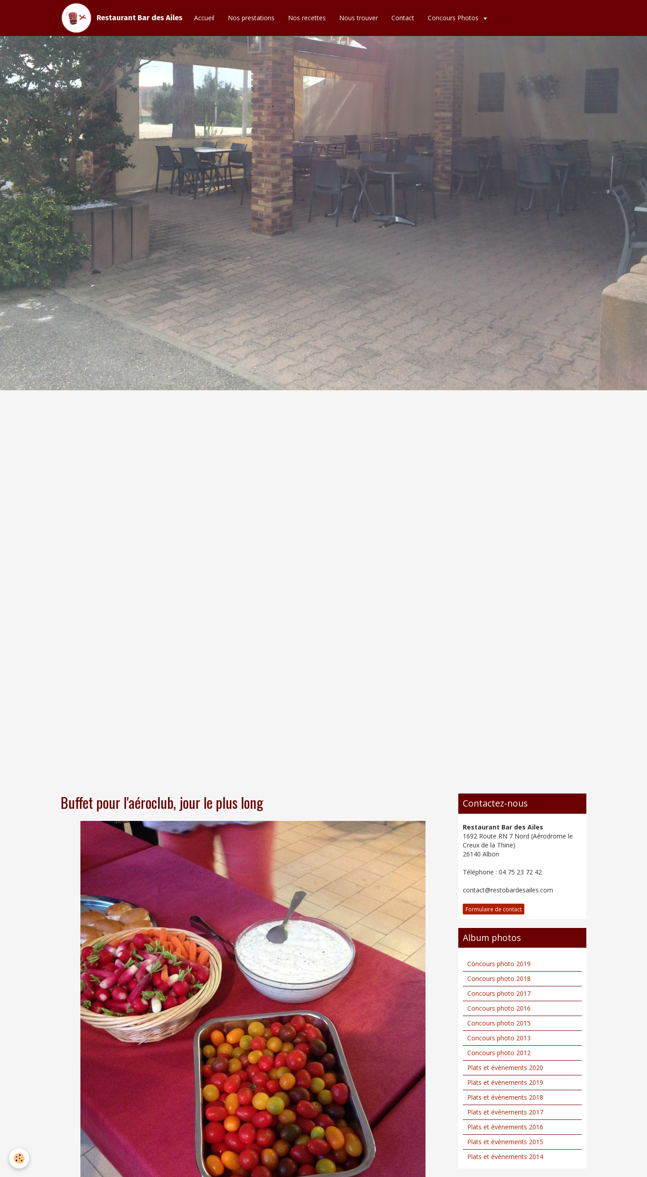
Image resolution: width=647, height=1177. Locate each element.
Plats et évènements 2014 (505, 1156)
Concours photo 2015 (499, 1023)
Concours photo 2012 (499, 1052)
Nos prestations (251, 17)
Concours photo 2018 (499, 978)
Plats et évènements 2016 (505, 1127)
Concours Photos (454, 17)
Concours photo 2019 (499, 963)
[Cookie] (19, 1158)
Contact (402, 17)
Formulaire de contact (493, 909)
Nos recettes (307, 17)
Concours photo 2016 (499, 1008)
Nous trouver (358, 17)
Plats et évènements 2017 (505, 1112)
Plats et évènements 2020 (505, 1067)
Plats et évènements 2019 (505, 1082)
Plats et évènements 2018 (505, 1097)
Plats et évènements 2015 (505, 1141)
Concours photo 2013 (499, 1038)
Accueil (204, 17)
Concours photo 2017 (499, 993)
